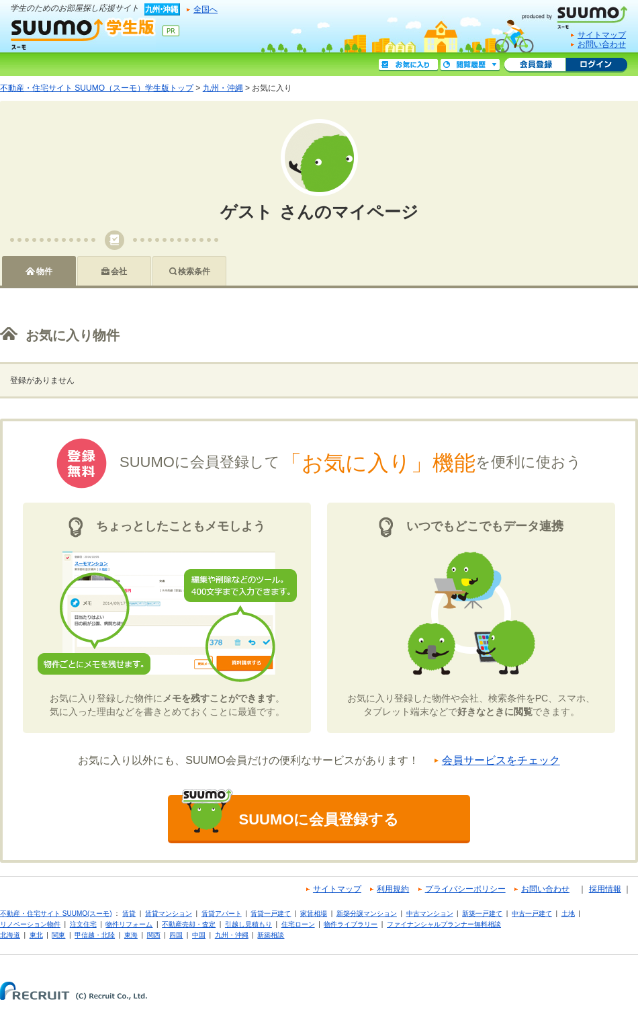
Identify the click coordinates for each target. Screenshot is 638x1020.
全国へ (205, 9)
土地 (568, 913)
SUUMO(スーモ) (579, 15)
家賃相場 (313, 913)
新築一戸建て (482, 913)
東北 (36, 935)
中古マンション (429, 913)
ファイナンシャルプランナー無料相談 (444, 924)
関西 (154, 935)
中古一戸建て (532, 913)
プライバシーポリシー (465, 889)
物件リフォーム (128, 924)
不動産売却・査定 (189, 924)
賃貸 (129, 913)
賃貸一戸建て (270, 913)
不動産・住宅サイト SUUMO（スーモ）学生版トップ (96, 88)
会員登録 (534, 65)
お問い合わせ (602, 44)
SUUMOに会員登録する (290, 814)
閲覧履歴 (470, 65)
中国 (199, 935)
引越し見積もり (248, 924)
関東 (58, 935)
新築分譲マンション (366, 913)
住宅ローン (298, 924)
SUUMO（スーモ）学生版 (83, 33)
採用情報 (605, 889)
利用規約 (393, 889)
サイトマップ (602, 35)
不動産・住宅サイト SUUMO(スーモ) (56, 913)
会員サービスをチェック (501, 760)
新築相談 (270, 935)
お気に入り (408, 65)
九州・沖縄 (223, 88)
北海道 (10, 935)
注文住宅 (83, 924)
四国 (176, 935)
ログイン (596, 65)
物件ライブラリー (350, 924)
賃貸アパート (221, 913)
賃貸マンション (168, 913)
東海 (131, 935)
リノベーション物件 (30, 924)
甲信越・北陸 (95, 935)
